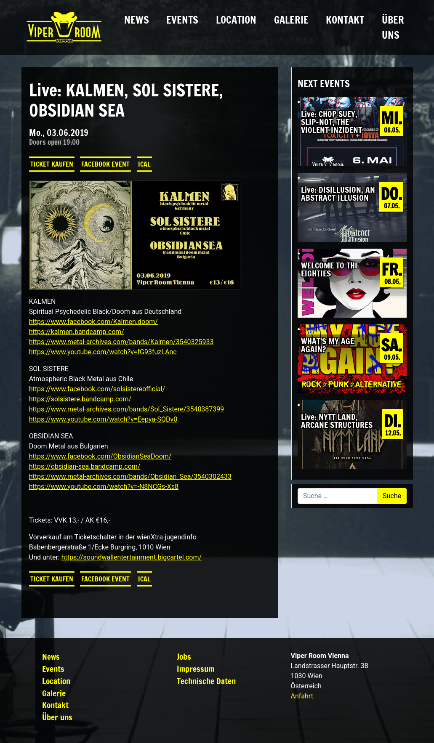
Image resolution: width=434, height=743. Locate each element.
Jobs (184, 656)
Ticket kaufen (51, 164)
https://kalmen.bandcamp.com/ (76, 332)
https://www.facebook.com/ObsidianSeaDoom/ (100, 456)
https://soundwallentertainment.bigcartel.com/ (131, 557)
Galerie (291, 20)
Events (182, 20)
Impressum (195, 668)
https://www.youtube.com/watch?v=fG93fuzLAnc (103, 352)
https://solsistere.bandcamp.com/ (80, 399)
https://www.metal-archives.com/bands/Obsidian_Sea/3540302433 (130, 476)
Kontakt (345, 20)
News (136, 20)
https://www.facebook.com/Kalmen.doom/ (93, 322)
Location (236, 20)
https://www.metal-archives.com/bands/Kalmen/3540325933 (121, 342)
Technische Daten (206, 681)
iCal (144, 164)
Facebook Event (105, 164)
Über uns (393, 27)
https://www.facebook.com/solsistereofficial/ (97, 389)
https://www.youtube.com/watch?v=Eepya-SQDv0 (103, 419)
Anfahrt (301, 696)
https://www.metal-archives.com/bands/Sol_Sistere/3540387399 (126, 409)
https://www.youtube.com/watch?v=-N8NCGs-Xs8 (103, 487)
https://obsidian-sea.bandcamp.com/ (85, 466)
